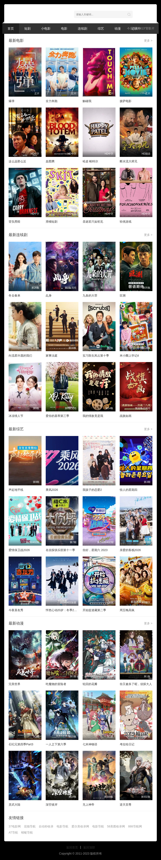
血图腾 (50, 161)
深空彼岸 (51, 804)
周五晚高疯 (127, 610)
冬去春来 (14, 295)
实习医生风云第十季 (96, 355)
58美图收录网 (116, 826)
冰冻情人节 (16, 416)
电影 (64, 28)
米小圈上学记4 (129, 355)
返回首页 (72, 847)
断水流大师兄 (128, 161)
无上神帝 (88, 804)
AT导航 (13, 832)
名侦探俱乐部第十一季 (60, 550)
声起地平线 (16, 489)
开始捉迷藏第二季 (94, 610)
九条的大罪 (90, 295)
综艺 (101, 28)
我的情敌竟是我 (93, 416)
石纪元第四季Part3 (21, 744)
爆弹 (11, 101)
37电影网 (15, 826)
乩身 (49, 295)
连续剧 (82, 28)
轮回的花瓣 (90, 684)
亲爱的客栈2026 (130, 550)
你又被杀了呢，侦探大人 (136, 684)
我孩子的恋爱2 (92, 489)
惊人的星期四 (128, 489)
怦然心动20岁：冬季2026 (62, 610)
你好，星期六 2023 (95, 550)
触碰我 (87, 101)
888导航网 (135, 826)
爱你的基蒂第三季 (57, 416)
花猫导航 (30, 826)
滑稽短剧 (51, 221)
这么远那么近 (17, 161)
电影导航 (62, 826)
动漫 (117, 28)
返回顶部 (89, 847)
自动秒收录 (46, 826)
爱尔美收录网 (80, 826)
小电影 (46, 28)
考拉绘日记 (127, 744)
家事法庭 (51, 355)
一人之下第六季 (56, 744)
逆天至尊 (125, 804)
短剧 (27, 28)
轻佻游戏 (125, 221)
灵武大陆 (14, 804)
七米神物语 (90, 744)
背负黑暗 (14, 221)
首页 (11, 28)
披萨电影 (125, 101)
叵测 (123, 295)
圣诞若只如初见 (93, 221)
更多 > (148, 40)
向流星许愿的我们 (20, 355)
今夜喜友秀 (16, 610)
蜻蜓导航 (27, 832)
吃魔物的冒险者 (56, 684)
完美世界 (14, 684)
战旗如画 (125, 416)
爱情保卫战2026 (19, 550)
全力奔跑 (51, 101)
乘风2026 (52, 489)
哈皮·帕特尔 (90, 161)
